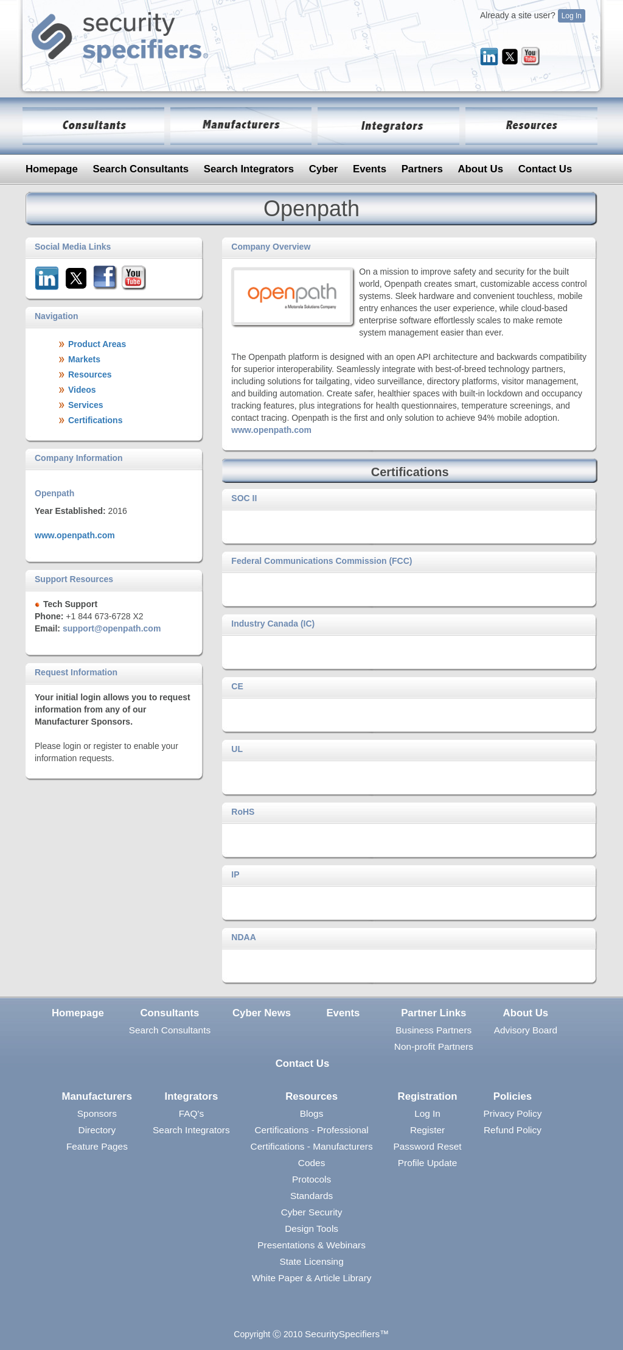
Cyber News (261, 1013)
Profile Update (428, 1163)
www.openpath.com (75, 535)
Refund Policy (512, 1130)
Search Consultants (140, 169)
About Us (480, 169)
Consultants (169, 1013)
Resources (311, 1096)
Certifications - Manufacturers (312, 1146)
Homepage (52, 169)
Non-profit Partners (433, 1046)
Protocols (311, 1179)
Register (427, 1130)
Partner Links (433, 1013)
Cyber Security (312, 1212)
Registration (428, 1096)
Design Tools (311, 1228)
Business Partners (433, 1030)
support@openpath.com (112, 628)
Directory (97, 1130)
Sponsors (97, 1113)
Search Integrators (249, 169)
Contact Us (545, 169)
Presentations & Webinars (311, 1245)
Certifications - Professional (311, 1130)
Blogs (312, 1113)
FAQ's (191, 1113)
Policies (512, 1096)
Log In (572, 16)
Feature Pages (97, 1146)
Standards (311, 1195)
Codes (311, 1163)
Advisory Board (525, 1030)
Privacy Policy (513, 1113)
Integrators (191, 1096)
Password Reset (428, 1146)
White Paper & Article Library (312, 1278)
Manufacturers (97, 1096)
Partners (422, 169)
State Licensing (311, 1261)
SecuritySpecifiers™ (347, 1334)
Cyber (323, 169)
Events (369, 169)
